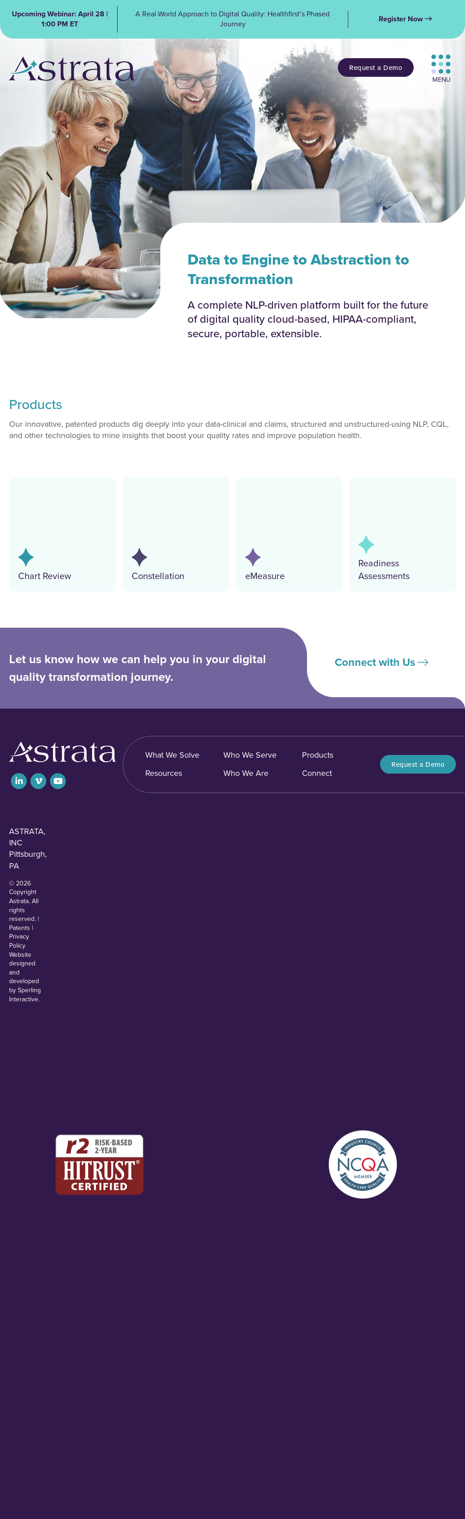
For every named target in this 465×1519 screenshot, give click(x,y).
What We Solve (172, 755)
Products (317, 755)
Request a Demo (375, 67)
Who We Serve (250, 755)
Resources (163, 773)
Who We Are (245, 773)
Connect (317, 773)
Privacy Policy (19, 941)
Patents (19, 928)
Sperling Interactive (25, 994)
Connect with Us (375, 662)
